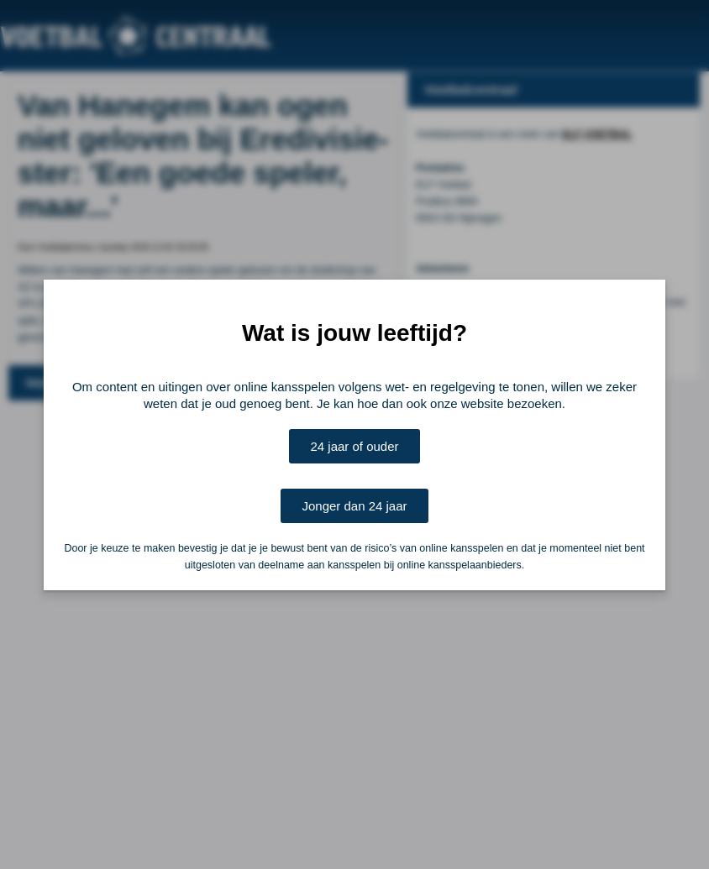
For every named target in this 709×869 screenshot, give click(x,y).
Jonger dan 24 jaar (354, 506)
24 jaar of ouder (354, 446)
